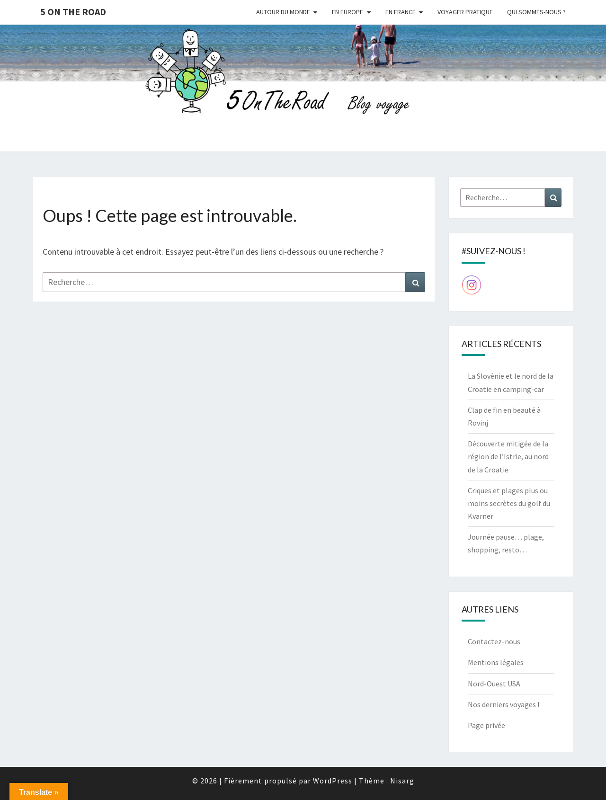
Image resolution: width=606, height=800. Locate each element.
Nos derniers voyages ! (503, 704)
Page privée (486, 725)
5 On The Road (73, 12)
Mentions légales (496, 662)
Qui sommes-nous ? (536, 12)
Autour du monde (283, 12)
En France (400, 12)
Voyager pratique (465, 12)
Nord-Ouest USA (494, 683)
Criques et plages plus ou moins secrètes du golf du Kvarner (509, 503)
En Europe (347, 12)
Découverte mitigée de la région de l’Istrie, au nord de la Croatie (508, 456)
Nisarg (402, 780)
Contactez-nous (494, 641)
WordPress (332, 780)
